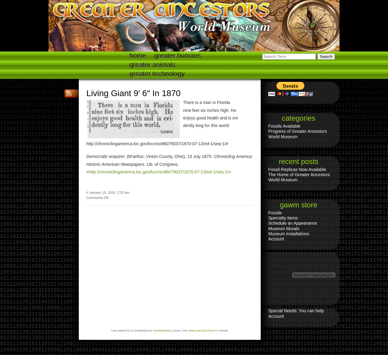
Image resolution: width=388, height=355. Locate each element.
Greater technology (157, 74)
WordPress (163, 330)
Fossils (275, 212)
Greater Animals (152, 65)
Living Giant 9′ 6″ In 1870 (133, 93)
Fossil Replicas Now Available (297, 169)
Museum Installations (288, 233)
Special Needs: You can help (296, 310)
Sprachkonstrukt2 (202, 330)
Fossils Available (284, 126)
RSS (70, 93)
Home (137, 55)
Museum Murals (283, 228)
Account (276, 238)
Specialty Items (283, 218)
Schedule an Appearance (292, 223)
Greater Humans (177, 55)
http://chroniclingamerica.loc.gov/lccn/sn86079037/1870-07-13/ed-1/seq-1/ (158, 171)
